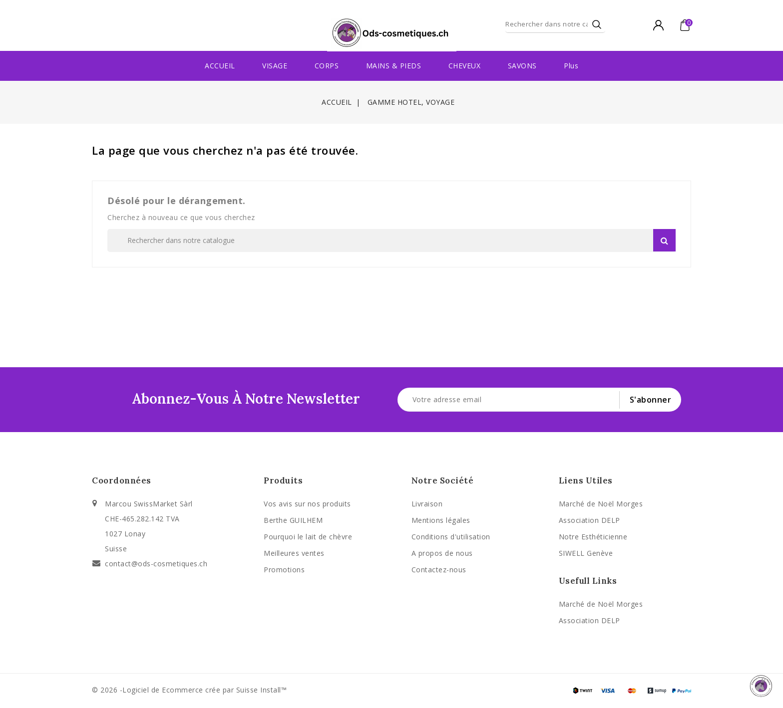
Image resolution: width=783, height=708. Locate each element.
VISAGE (274, 65)
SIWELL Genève (586, 553)
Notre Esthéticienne (593, 536)
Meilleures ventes (294, 553)
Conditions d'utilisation (450, 536)
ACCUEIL (220, 65)
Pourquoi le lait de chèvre (308, 536)
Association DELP (589, 520)
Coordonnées (121, 480)
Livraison (427, 503)
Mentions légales (440, 520)
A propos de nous (442, 553)
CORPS (327, 65)
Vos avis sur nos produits (307, 503)
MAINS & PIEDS (393, 65)
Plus (571, 65)
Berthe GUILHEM (293, 520)
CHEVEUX (464, 65)
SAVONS (522, 65)
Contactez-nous (438, 569)
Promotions (284, 569)
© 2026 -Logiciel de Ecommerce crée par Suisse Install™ (189, 690)
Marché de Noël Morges (601, 503)
